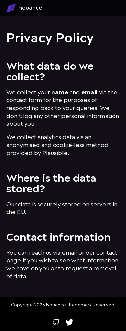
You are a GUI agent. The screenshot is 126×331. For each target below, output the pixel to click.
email (69, 252)
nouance (24, 8)
